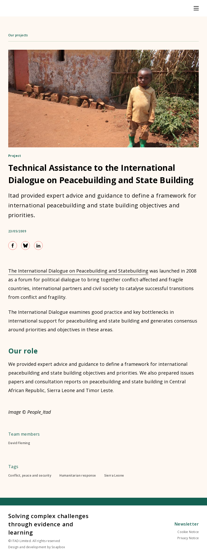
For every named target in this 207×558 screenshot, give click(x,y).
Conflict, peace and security (29, 475)
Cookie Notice (188, 532)
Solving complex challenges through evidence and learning (48, 524)
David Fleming (19, 443)
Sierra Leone (114, 475)
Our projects (18, 35)
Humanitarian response (77, 475)
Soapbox (58, 547)
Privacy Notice (188, 538)
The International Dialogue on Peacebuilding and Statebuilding (78, 271)
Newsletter (187, 524)
